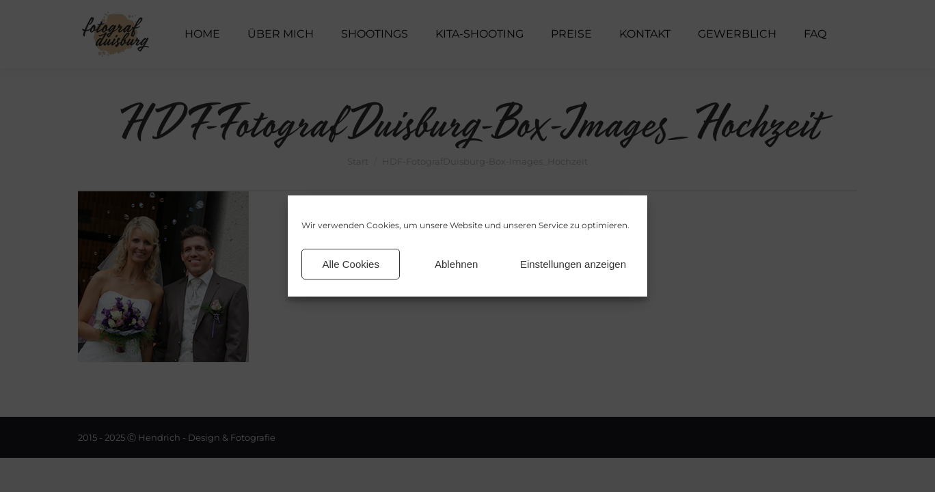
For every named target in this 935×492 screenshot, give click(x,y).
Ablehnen (456, 264)
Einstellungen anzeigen (573, 264)
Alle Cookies (351, 264)
